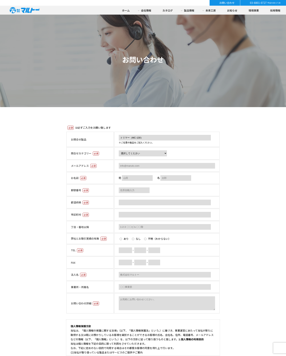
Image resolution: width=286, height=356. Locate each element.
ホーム (126, 10)
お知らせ (232, 10)
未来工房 (211, 10)
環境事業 (254, 10)
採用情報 (275, 10)
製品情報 (189, 10)
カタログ (168, 10)
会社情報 (146, 10)
